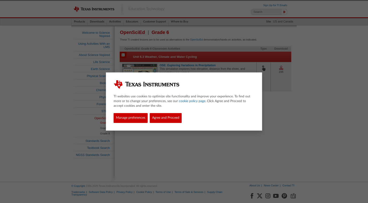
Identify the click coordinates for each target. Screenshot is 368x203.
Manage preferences (130, 117)
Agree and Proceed (165, 117)
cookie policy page (192, 101)
